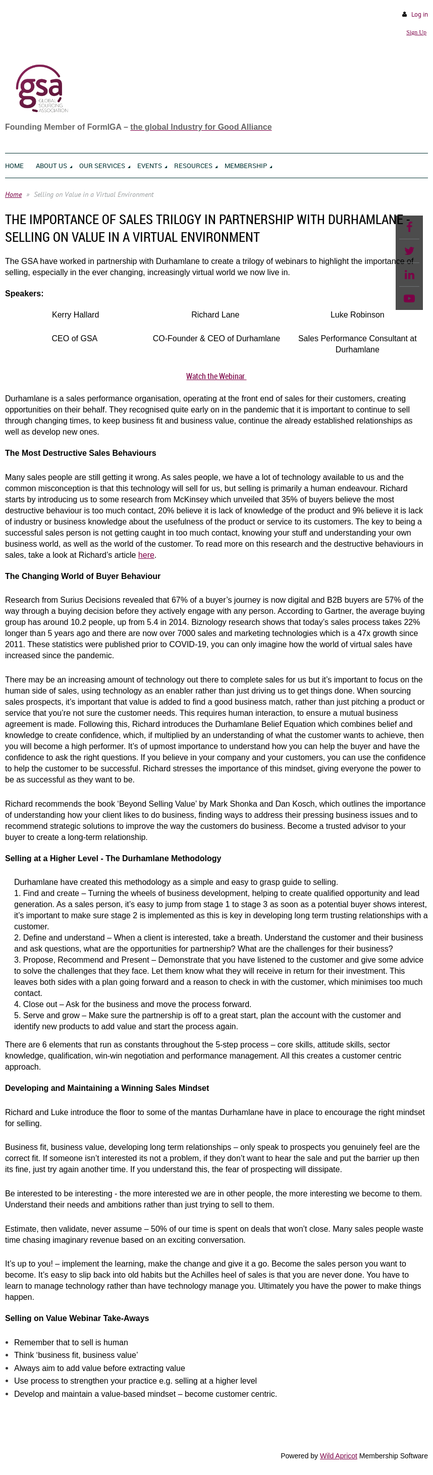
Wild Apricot (338, 1456)
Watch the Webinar (216, 376)
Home (13, 194)
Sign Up (416, 32)
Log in (419, 14)
